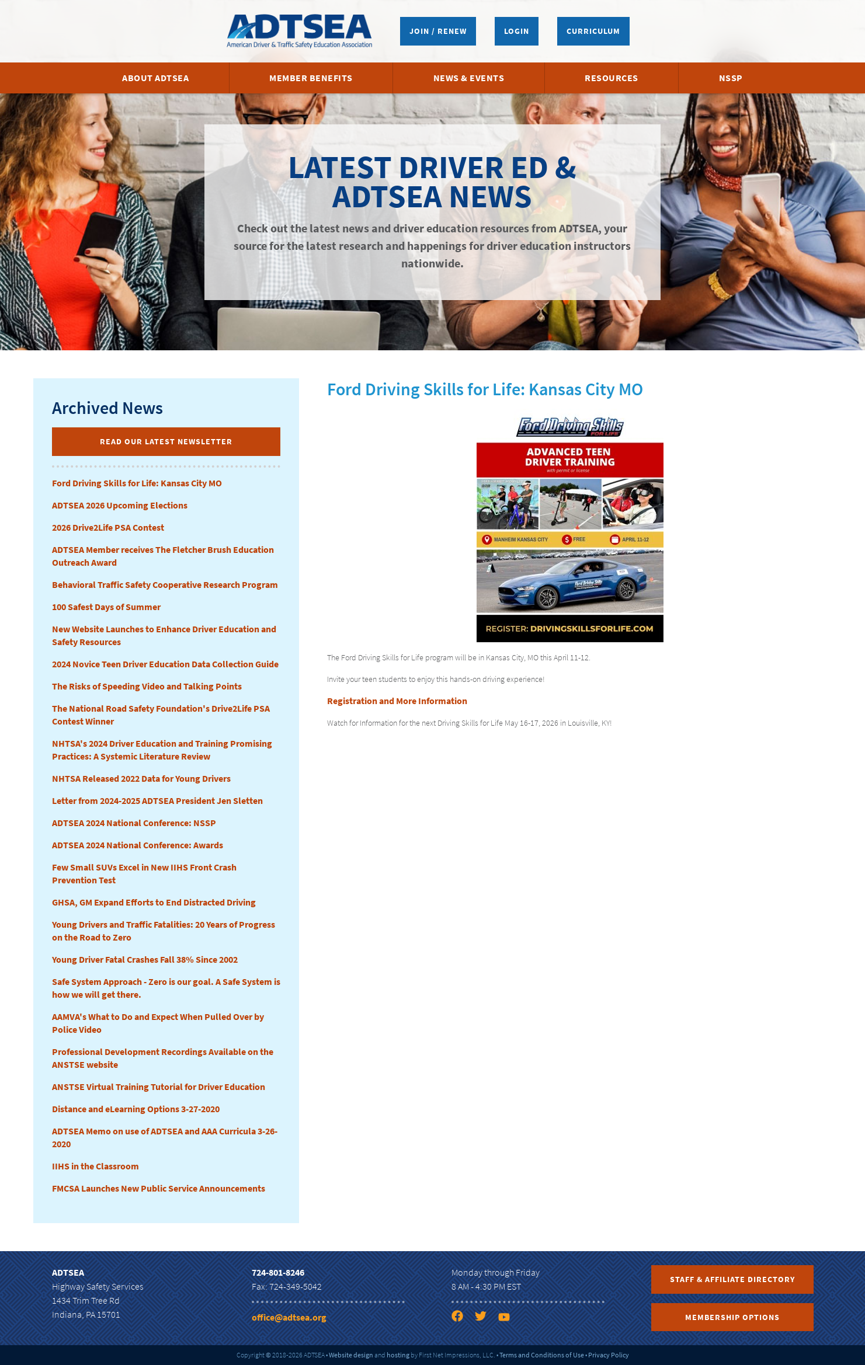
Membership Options (732, 1317)
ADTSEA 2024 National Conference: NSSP (134, 822)
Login (516, 31)
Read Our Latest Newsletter (166, 441)
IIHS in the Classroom (95, 1166)
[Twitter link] (485, 1318)
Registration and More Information (397, 700)
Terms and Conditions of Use (541, 1354)
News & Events (469, 77)
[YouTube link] (508, 1318)
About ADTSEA (155, 77)
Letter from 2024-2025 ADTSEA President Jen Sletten (157, 800)
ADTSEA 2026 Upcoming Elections (119, 505)
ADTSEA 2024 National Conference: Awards (137, 845)
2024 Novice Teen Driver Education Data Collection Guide (165, 664)
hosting (398, 1354)
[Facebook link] (462, 1318)
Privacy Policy (608, 1354)
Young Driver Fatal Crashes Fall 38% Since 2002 (145, 959)
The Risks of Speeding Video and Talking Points (147, 686)
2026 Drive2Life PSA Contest (108, 527)
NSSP (731, 77)
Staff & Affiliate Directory (732, 1279)
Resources (611, 77)
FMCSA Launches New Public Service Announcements (158, 1188)
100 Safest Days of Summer (106, 606)
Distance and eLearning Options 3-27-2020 (136, 1109)
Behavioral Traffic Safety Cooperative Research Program (165, 584)
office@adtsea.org (289, 1317)
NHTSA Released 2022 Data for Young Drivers (141, 778)
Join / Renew (438, 31)
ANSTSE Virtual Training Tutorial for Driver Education (158, 1086)
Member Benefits (311, 77)
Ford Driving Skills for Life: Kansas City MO (137, 483)
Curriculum (593, 31)
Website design (351, 1354)
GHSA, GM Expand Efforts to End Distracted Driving (154, 902)
